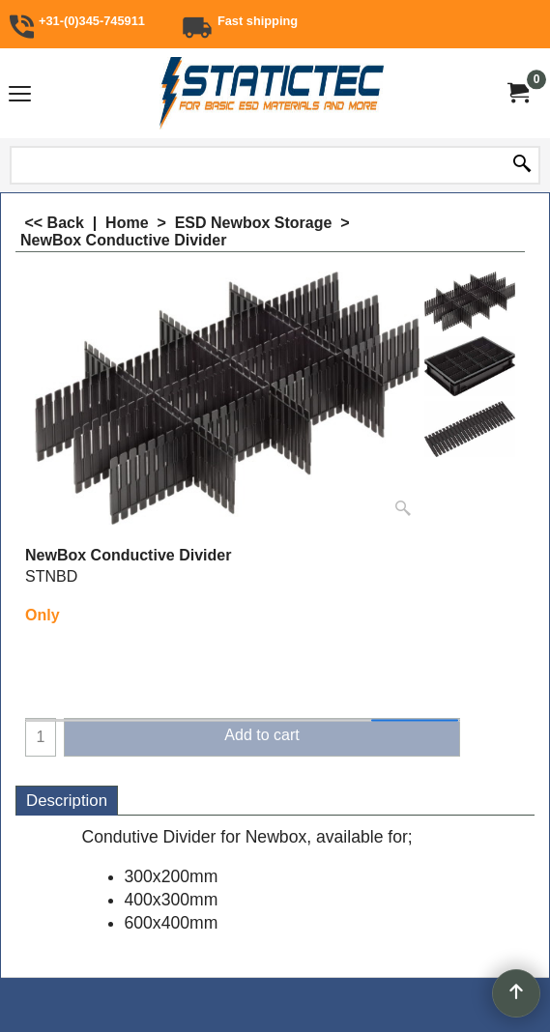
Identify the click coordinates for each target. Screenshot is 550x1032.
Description (66, 800)
